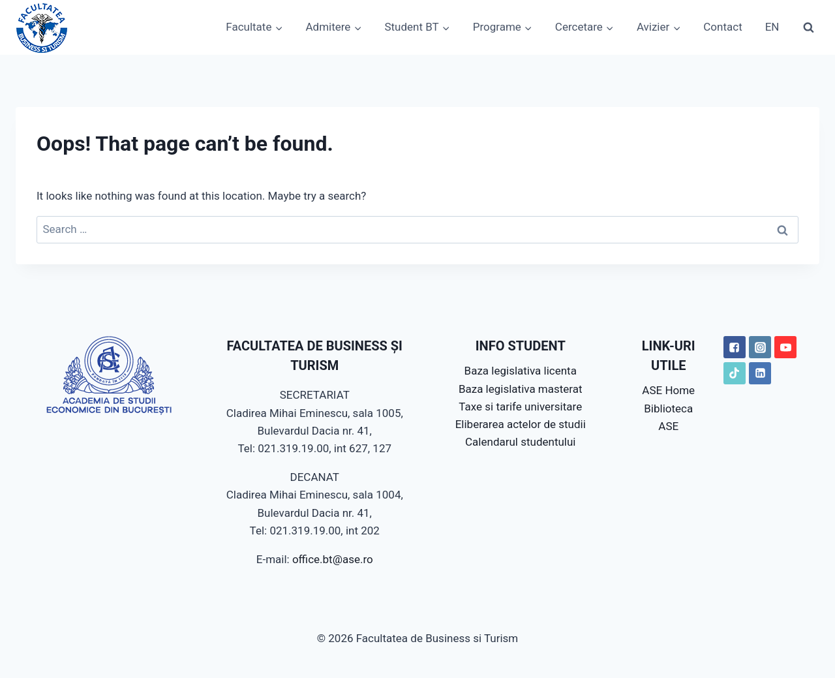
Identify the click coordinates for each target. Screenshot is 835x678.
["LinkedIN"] (760, 373)
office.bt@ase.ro (332, 559)
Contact (722, 26)
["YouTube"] (785, 347)
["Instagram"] (760, 347)
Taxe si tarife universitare (520, 406)
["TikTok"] (734, 373)
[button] (278, 27)
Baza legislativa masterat (521, 388)
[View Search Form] (808, 27)
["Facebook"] (734, 347)
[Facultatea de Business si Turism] (42, 27)
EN (772, 26)
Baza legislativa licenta (520, 370)
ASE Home (668, 390)
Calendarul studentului (520, 441)
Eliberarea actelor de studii (520, 424)
